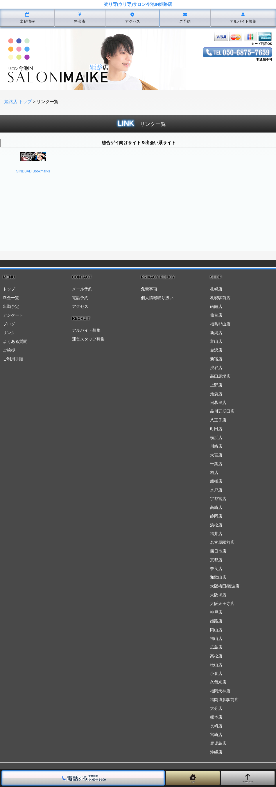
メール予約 (82, 289)
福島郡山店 (220, 324)
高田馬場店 (220, 376)
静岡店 (216, 516)
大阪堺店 (218, 594)
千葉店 (216, 463)
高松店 (216, 656)
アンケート (13, 315)
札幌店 (216, 289)
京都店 (216, 559)
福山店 (216, 638)
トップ (9, 289)
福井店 (216, 533)
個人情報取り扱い (157, 297)
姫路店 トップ (18, 101)
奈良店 (216, 568)
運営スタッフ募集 (88, 339)
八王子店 (218, 420)
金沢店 (216, 350)
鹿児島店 (218, 743)
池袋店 (216, 393)
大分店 (216, 708)
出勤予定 (11, 306)
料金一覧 (11, 297)
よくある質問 (15, 341)
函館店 (216, 306)
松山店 (216, 664)
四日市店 (218, 551)
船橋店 (216, 481)
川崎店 (216, 446)
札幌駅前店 (220, 297)
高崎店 (216, 507)
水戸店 (216, 490)
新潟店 (216, 332)
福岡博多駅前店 (224, 699)
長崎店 (216, 726)
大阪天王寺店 (222, 603)
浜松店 (216, 525)
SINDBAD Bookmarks (33, 171)
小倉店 (216, 673)
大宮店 (216, 455)
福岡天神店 (220, 691)
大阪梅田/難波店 (225, 586)
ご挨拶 (9, 350)
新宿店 (216, 359)
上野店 (216, 385)
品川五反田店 (222, 411)
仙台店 (216, 315)
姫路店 (216, 621)
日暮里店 (218, 402)
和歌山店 (218, 577)
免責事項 (149, 289)
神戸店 (216, 612)
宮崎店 (216, 734)
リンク (9, 332)
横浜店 (216, 437)
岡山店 (216, 629)
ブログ (9, 324)
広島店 (216, 647)
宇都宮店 (218, 498)
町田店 (216, 428)
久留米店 (218, 682)
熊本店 (216, 717)
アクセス (80, 306)
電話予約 (80, 297)
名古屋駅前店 (222, 542)
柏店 (214, 472)
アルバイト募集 (86, 330)
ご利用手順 (13, 359)
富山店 (216, 341)
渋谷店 (216, 367)
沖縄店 (216, 752)
